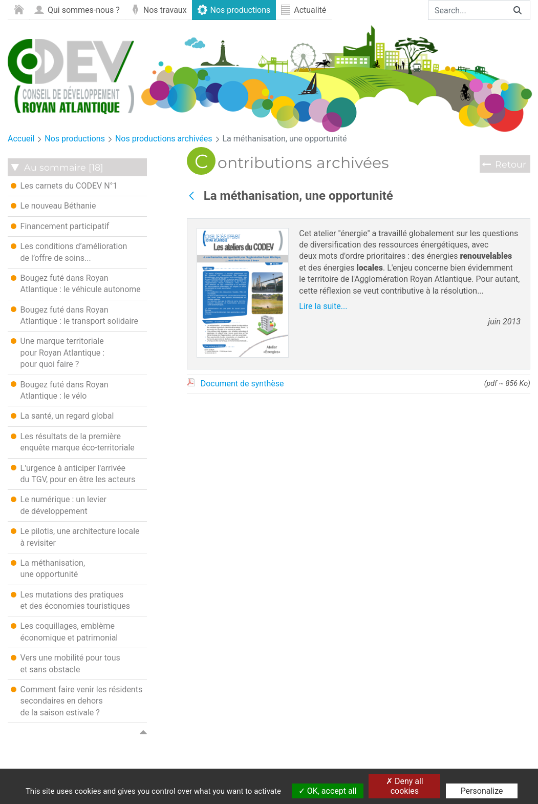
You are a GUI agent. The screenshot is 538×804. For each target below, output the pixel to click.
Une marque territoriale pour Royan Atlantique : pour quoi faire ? (57, 352)
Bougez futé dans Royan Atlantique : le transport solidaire (74, 315)
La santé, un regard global (62, 415)
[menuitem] (19, 10)
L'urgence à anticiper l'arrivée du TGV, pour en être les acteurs (73, 473)
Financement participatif (60, 226)
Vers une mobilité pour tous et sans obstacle (65, 663)
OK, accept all (327, 791)
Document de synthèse (242, 383)
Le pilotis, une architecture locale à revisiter (75, 536)
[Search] (466, 10)
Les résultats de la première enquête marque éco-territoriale (73, 441)
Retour (510, 164)
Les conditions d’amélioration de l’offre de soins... (69, 251)
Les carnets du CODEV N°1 (64, 185)
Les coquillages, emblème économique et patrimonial (64, 631)
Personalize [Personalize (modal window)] (482, 791)
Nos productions (75, 138)
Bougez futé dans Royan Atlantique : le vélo (60, 390)
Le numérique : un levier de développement (58, 505)
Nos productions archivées (163, 138)
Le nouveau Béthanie (53, 205)
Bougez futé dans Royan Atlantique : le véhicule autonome (76, 283)
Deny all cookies (404, 786)
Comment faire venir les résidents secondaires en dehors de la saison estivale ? (77, 700)
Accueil (21, 138)
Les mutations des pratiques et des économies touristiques (70, 600)
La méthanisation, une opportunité (285, 138)
